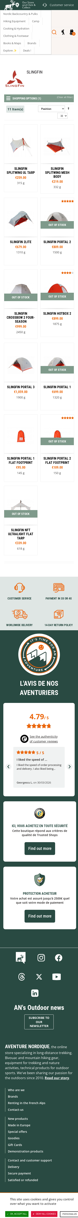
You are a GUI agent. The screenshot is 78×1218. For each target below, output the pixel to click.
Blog (21, 957)
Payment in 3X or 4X (58, 598)
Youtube (56, 977)
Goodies (14, 1138)
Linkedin (35, 993)
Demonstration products (25, 1151)
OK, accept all (17, 1214)
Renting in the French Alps (26, 1103)
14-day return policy (58, 625)
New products (18, 1119)
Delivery (13, 1167)
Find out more (39, 848)
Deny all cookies (44, 1214)
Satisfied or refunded (23, 1180)
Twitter (39, 977)
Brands (13, 1096)
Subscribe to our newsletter (39, 1022)
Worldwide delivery (19, 625)
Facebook (58, 958)
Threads (21, 977)
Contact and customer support (30, 1160)
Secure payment (19, 1173)
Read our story (57, 1078)
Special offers (17, 1132)
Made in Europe (19, 1125)
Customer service (19, 598)
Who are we (16, 1090)
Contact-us (16, 1110)
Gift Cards (15, 1145)
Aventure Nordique (27, 1046)
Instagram (41, 958)
